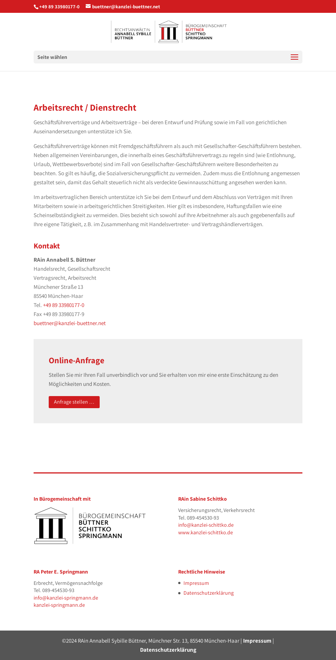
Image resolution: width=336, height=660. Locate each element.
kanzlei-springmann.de (59, 604)
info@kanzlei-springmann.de (66, 597)
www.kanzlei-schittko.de (205, 532)
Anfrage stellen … (74, 401)
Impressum (196, 583)
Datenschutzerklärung (208, 592)
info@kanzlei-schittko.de (206, 524)
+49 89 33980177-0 (59, 6)
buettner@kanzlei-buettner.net (70, 323)
